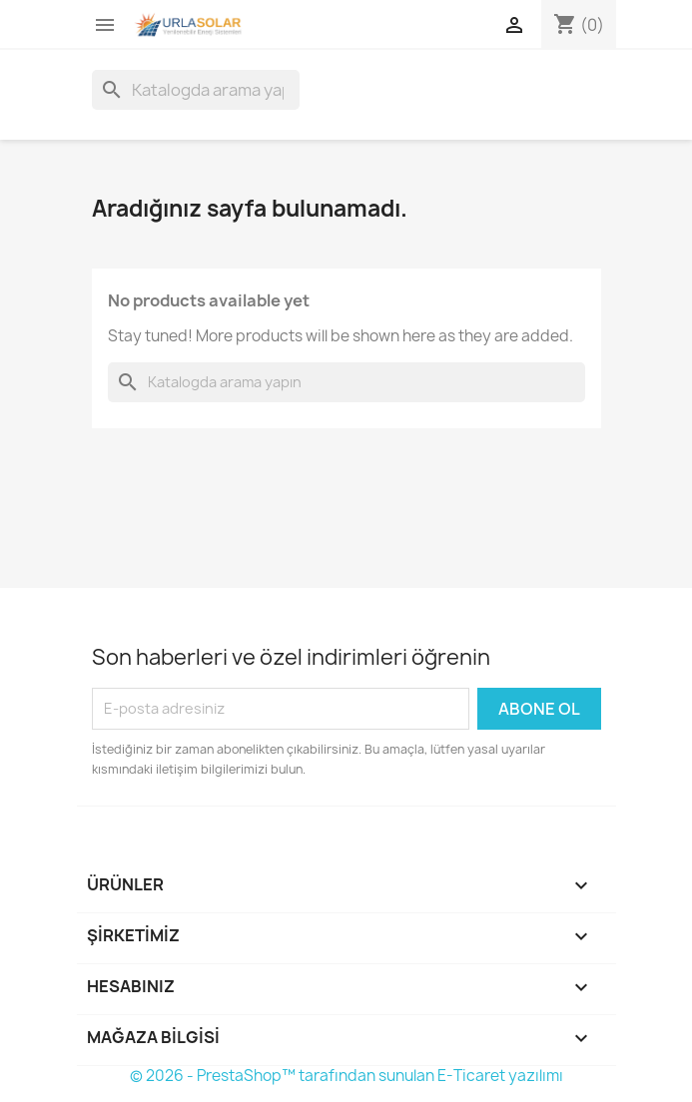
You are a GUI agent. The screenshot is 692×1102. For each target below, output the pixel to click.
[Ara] (196, 90)
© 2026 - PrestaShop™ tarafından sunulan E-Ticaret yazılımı (346, 1075)
